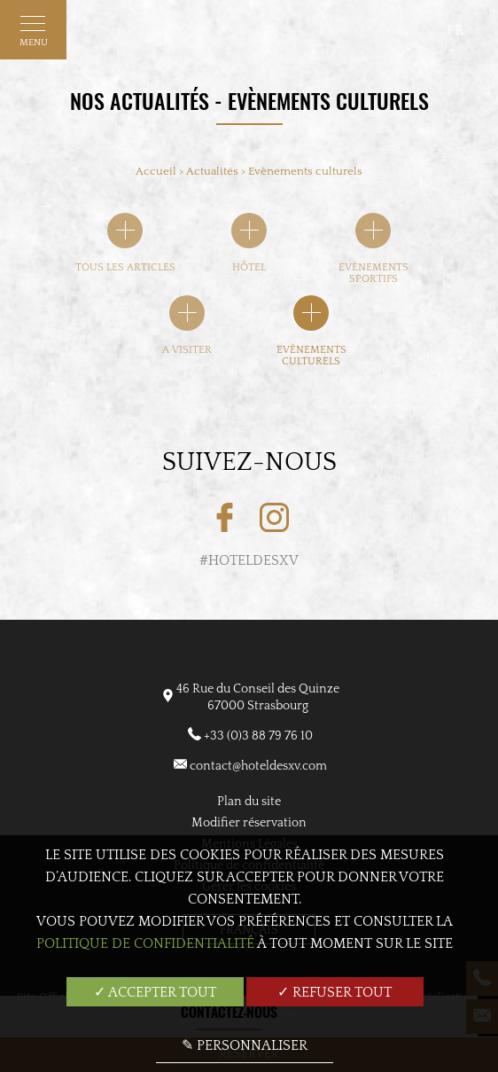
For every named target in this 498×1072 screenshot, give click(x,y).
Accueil (156, 171)
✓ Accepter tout (155, 992)
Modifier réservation (249, 823)
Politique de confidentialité (145, 943)
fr (455, 30)
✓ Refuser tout (334, 992)
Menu (33, 35)
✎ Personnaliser (244, 1045)
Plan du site (249, 801)
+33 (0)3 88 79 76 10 (258, 736)
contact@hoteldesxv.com (258, 766)
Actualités (213, 171)
